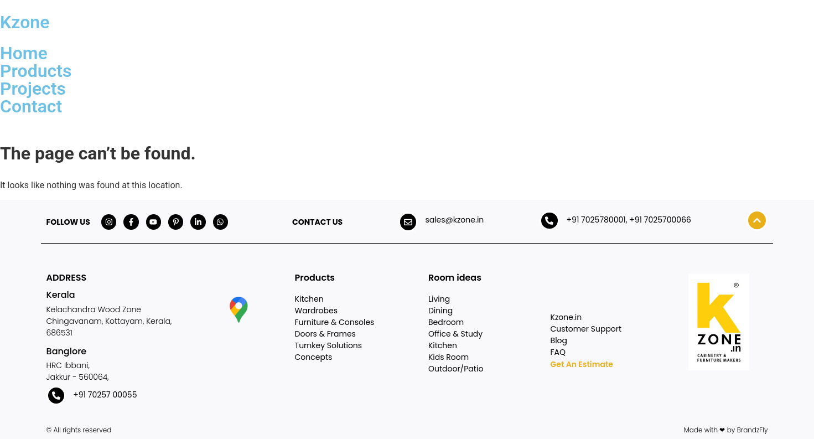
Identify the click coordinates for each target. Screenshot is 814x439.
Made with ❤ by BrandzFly (726, 430)
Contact (31, 106)
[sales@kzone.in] (408, 222)
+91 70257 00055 (105, 394)
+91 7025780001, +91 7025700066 (629, 219)
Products (35, 70)
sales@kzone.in (454, 219)
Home (24, 53)
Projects (33, 88)
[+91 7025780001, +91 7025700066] (549, 221)
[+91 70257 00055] (56, 396)
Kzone (24, 22)
